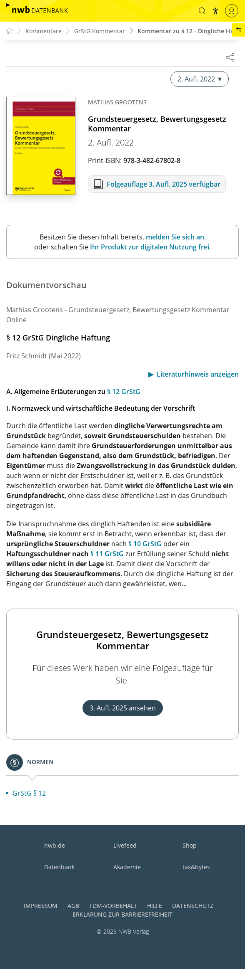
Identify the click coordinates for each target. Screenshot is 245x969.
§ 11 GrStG (107, 553)
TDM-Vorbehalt (113, 906)
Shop (189, 845)
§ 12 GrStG (123, 391)
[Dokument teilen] (230, 56)
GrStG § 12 (29, 793)
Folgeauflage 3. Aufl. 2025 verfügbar (163, 184)
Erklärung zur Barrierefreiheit (122, 914)
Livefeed (125, 845)
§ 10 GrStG (145, 543)
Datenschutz (192, 906)
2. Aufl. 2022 (200, 79)
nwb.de (54, 845)
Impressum (41, 906)
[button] (202, 10)
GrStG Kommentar (99, 31)
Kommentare (43, 31)
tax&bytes (196, 867)
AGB (73, 906)
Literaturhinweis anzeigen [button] (198, 374)
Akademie (127, 867)
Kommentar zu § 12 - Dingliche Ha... (188, 31)
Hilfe (154, 906)
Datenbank (59, 867)
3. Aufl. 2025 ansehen (123, 708)
